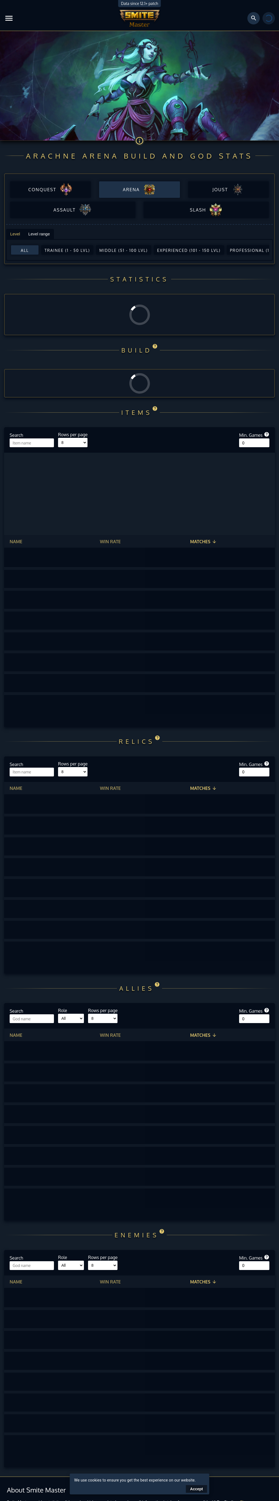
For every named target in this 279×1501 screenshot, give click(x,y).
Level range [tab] (39, 234)
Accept (196, 1489)
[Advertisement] (139, 493)
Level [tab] (15, 234)
